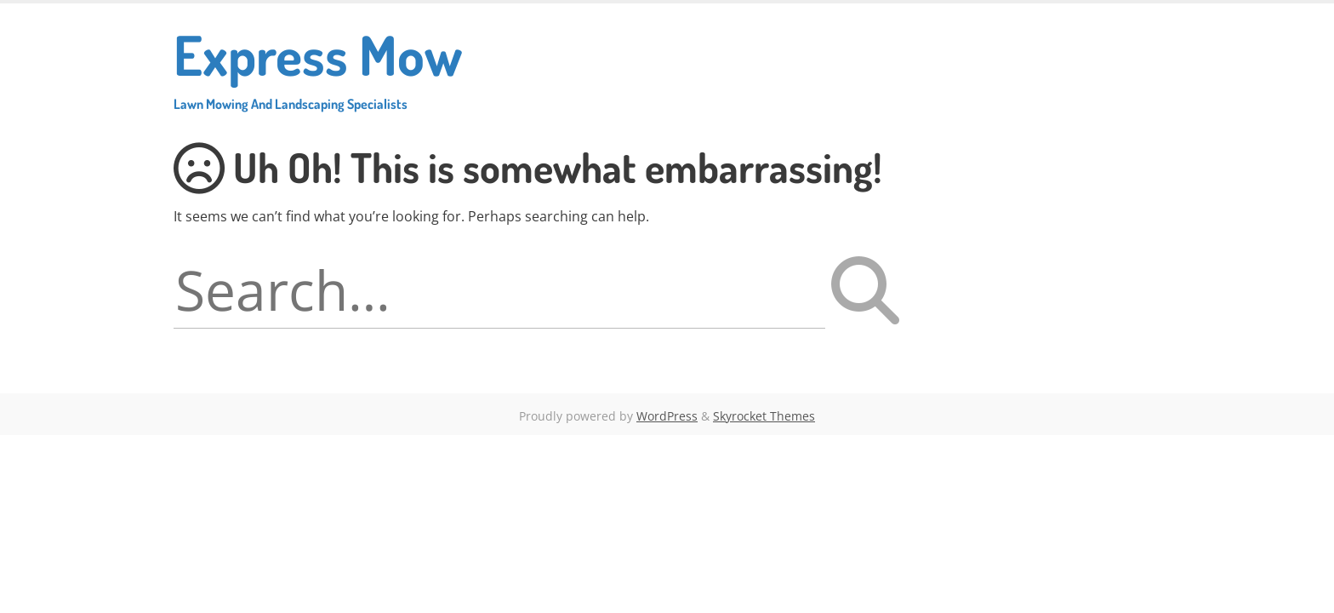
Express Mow (318, 66)
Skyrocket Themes (764, 416)
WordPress (667, 416)
